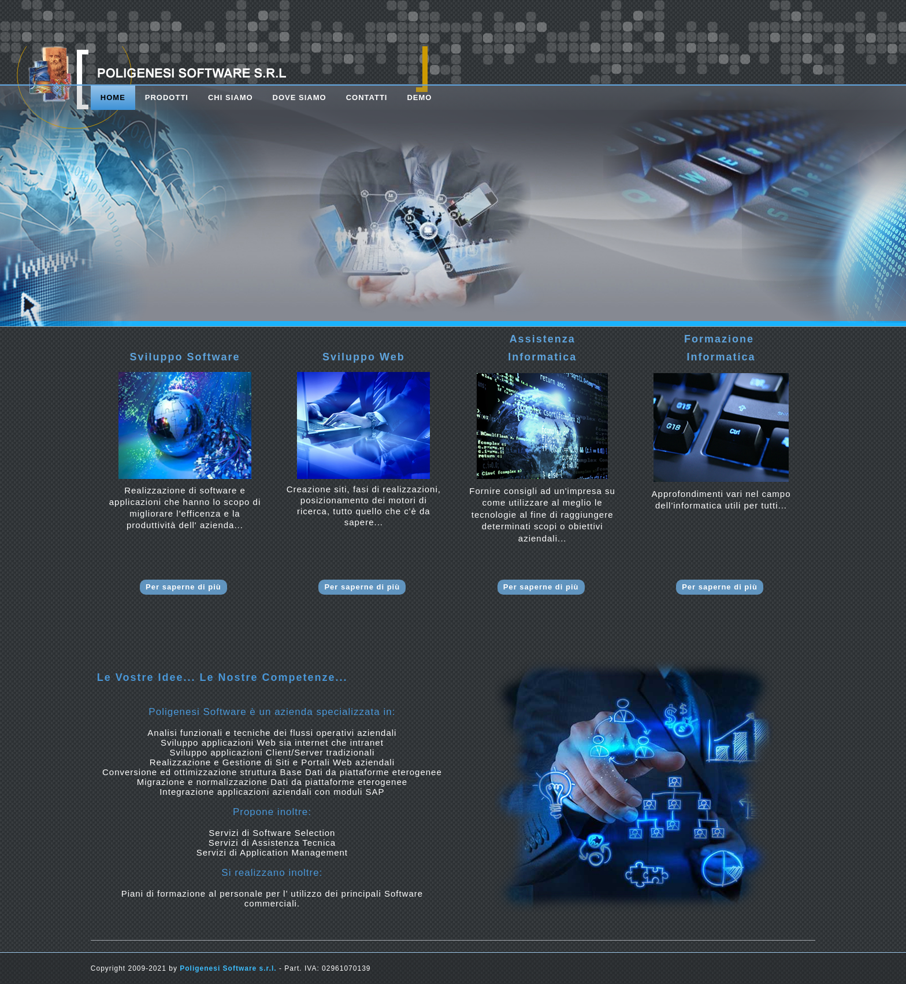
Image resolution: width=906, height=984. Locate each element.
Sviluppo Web (363, 357)
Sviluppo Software (184, 357)
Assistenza (542, 339)
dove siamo (299, 97)
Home (113, 97)
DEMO (419, 97)
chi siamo (230, 97)
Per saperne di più (183, 587)
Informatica (542, 357)
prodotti (166, 97)
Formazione (721, 339)
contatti (367, 97)
